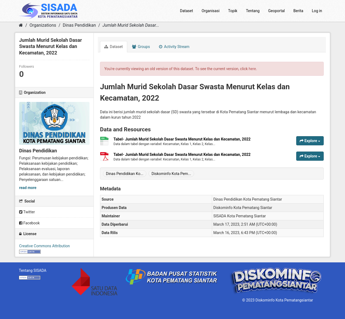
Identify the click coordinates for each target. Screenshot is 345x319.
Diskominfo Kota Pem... (171, 173)
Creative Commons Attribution (44, 246)
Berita (298, 11)
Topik (232, 11)
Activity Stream (174, 46)
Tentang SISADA (32, 270)
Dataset (186, 11)
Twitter (27, 212)
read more (27, 188)
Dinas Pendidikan (79, 25)
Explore (310, 141)
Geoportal (276, 11)
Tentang (253, 11)
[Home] (21, 25)
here (252, 69)
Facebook (29, 223)
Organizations (43, 25)
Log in (317, 11)
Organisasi (210, 11)
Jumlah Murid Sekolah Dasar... (130, 25)
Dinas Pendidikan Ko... (124, 173)
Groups (141, 46)
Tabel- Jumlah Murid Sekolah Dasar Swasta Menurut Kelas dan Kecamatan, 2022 (182, 139)
